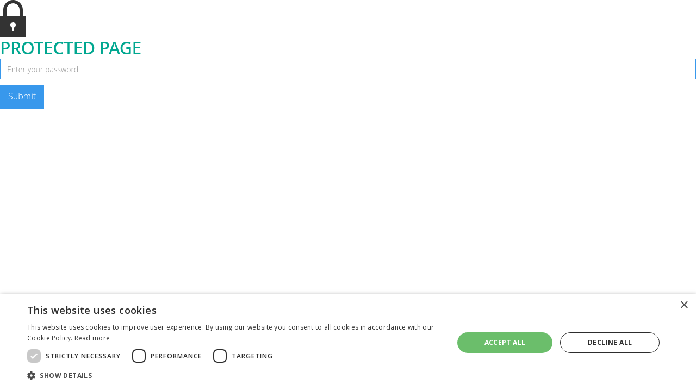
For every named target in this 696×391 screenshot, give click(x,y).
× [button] (684, 305)
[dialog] (348, 342)
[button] (234, 376)
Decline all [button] (610, 342)
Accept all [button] (505, 342)
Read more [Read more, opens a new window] (92, 338)
